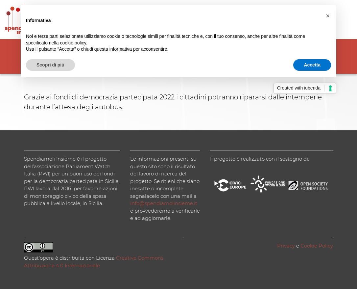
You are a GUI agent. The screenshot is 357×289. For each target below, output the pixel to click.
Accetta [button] (312, 64)
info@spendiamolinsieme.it (163, 203)
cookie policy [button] (73, 42)
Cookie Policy (316, 246)
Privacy (286, 246)
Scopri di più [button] (50, 64)
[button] (327, 16)
